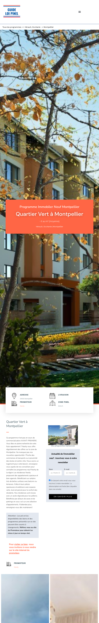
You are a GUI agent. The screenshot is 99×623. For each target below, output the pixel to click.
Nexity (22, 406)
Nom (51, 469)
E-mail (66, 469)
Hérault (28, 27)
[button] (80, 12)
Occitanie (36, 27)
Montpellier (49, 27)
